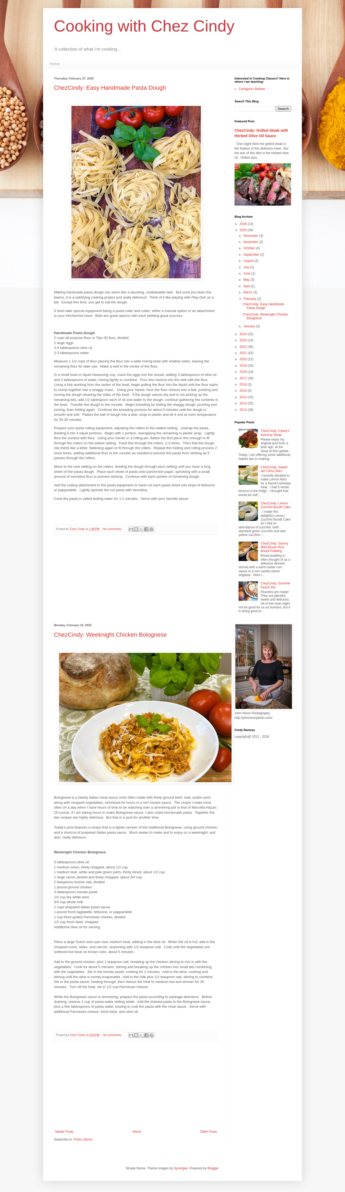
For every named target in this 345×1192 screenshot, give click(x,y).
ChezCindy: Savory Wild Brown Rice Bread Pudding (274, 547)
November (251, 242)
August (248, 261)
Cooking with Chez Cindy (144, 26)
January (249, 326)
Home (55, 64)
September (251, 255)
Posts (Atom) (83, 1139)
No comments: (113, 529)
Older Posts (208, 1132)
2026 (244, 224)
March (248, 292)
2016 (244, 384)
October (249, 248)
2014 (244, 397)
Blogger (213, 1168)
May (246, 280)
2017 (244, 378)
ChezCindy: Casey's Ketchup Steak (275, 432)
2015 (244, 391)
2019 (244, 366)
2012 (244, 410)
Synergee (181, 1168)
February (250, 299)
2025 (244, 230)
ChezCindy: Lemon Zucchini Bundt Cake (276, 505)
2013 (244, 403)
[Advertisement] (136, 579)
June (247, 273)
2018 (244, 372)
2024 (244, 334)
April (247, 286)
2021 (244, 353)
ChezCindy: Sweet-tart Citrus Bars (274, 469)
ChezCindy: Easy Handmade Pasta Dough (110, 87)
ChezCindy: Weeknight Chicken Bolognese (110, 634)
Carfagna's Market (252, 89)
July (246, 267)
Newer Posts (64, 1132)
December (251, 236)
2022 (244, 347)
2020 (244, 359)
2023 (244, 340)
